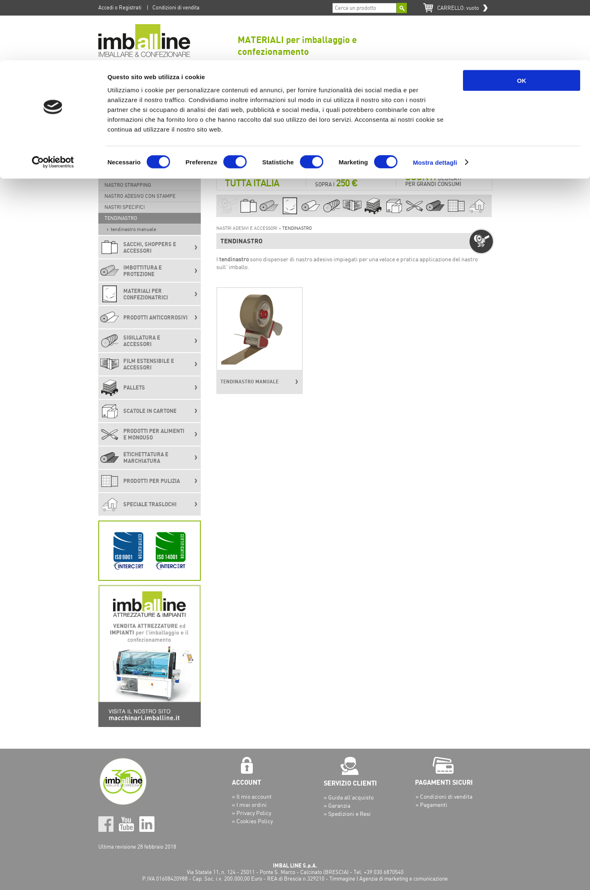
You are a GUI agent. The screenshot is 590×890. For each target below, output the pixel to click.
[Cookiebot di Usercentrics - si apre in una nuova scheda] (53, 102)
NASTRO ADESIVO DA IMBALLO (138, 141)
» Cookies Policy (252, 821)
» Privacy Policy (251, 812)
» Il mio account (252, 796)
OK (521, 20)
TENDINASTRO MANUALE (133, 229)
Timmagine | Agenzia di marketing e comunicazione (388, 878)
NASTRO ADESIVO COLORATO (137, 152)
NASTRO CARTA (122, 163)
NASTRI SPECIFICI (124, 207)
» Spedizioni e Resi (347, 813)
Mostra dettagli (435, 102)
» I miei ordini (249, 804)
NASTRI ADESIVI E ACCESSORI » (249, 228)
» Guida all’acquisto (349, 797)
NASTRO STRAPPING (127, 185)
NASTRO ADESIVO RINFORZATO (139, 174)
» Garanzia (337, 805)
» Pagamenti (431, 804)
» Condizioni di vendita (443, 796)
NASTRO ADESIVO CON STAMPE (139, 196)
